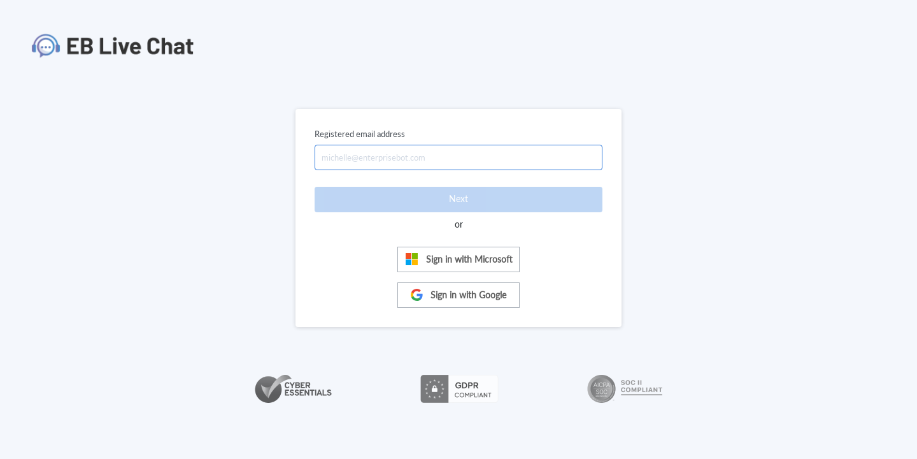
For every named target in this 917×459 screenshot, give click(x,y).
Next (458, 198)
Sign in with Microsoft (459, 259)
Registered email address (360, 134)
